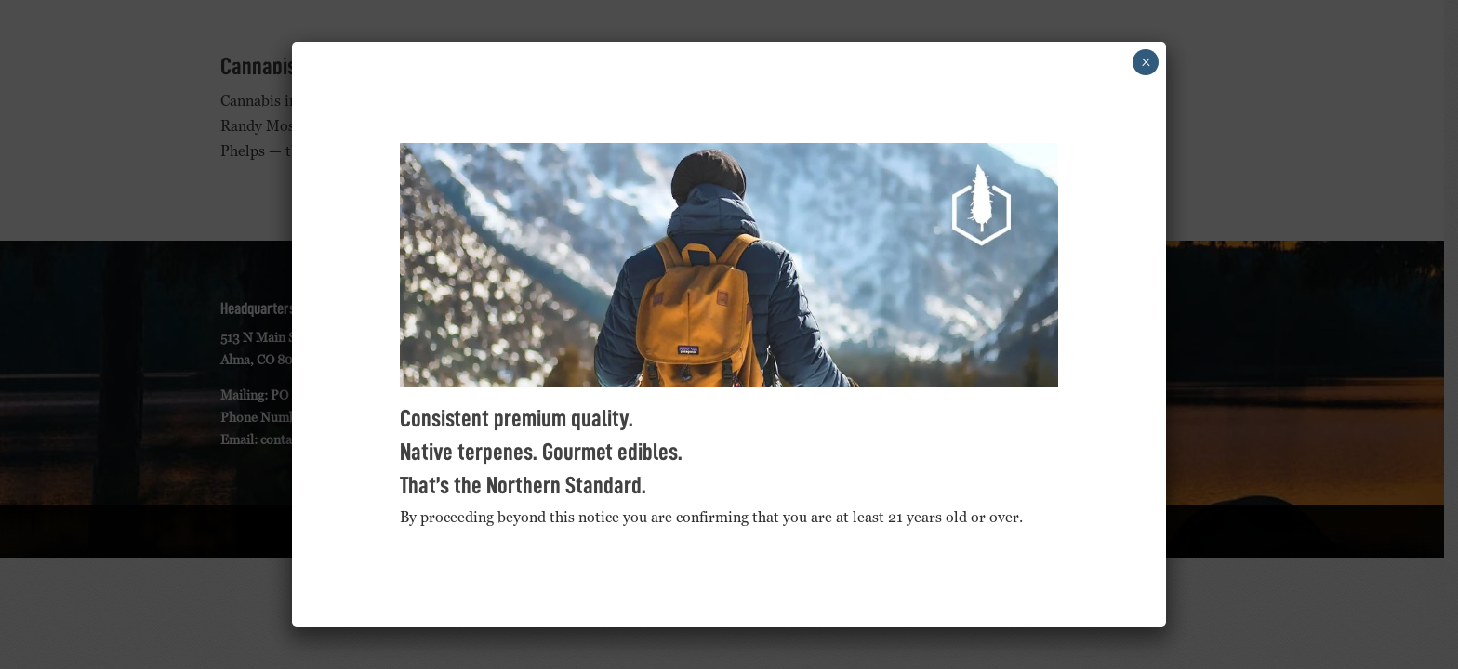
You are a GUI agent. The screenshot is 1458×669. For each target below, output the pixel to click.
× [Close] (1146, 62)
